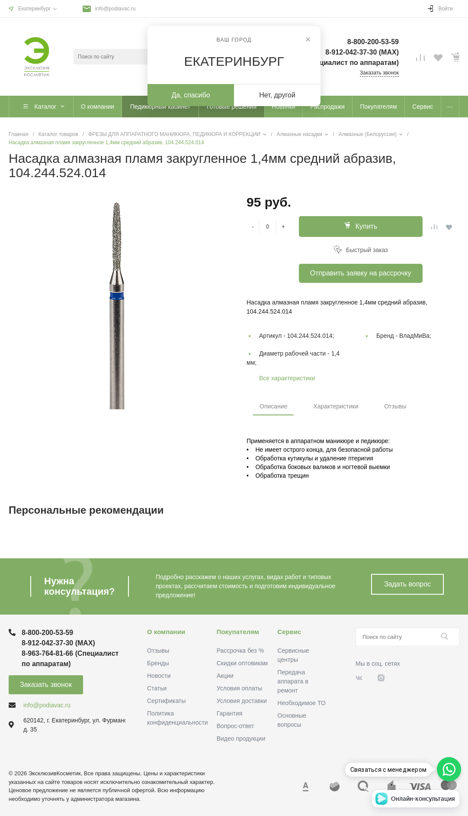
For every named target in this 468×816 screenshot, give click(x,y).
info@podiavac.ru (115, 9)
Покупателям (238, 631)
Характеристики (335, 406)
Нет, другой (277, 95)
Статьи (157, 688)
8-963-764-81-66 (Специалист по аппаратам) (325, 62)
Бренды (158, 663)
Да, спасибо (190, 95)
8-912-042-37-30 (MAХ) (362, 52)
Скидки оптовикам (242, 663)
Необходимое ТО (301, 702)
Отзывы (395, 406)
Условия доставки (242, 700)
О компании (166, 631)
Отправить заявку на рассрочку (360, 273)
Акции (225, 675)
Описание (273, 406)
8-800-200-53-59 (373, 41)
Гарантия (230, 713)
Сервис (289, 631)
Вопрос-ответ (235, 725)
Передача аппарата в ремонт (292, 681)
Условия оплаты (239, 688)
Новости (158, 675)
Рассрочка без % (240, 650)
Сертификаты (166, 700)
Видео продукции (241, 738)
